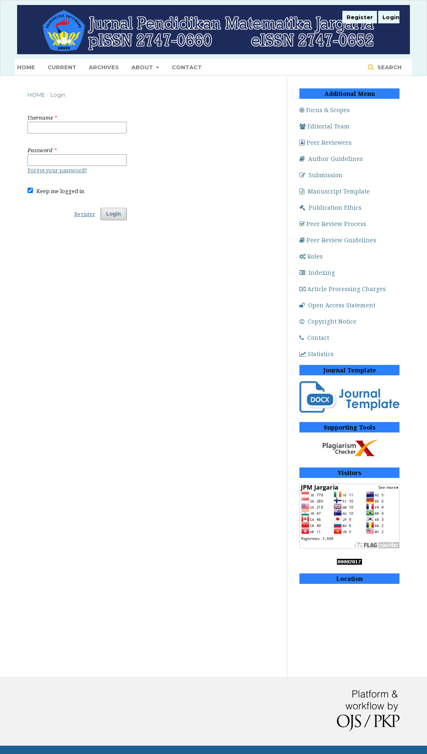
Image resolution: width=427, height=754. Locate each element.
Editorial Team (324, 126)
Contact (187, 67)
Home (26, 67)
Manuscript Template (334, 191)
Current (62, 67)
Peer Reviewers (325, 142)
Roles (311, 256)
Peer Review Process (332, 224)
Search (389, 67)
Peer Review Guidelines (337, 240)
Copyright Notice (328, 321)
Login (390, 17)
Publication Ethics (330, 207)
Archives (104, 67)
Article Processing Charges (342, 289)
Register (360, 17)
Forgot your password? (57, 170)
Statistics (316, 354)
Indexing (317, 272)
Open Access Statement (337, 305)
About (143, 67)
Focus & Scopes (324, 110)
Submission (321, 175)
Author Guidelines (331, 159)
